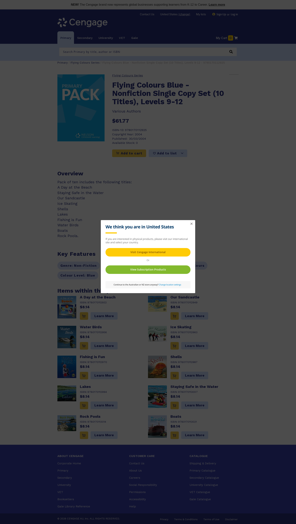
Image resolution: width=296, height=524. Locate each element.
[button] (191, 224)
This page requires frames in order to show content (148, 256)
